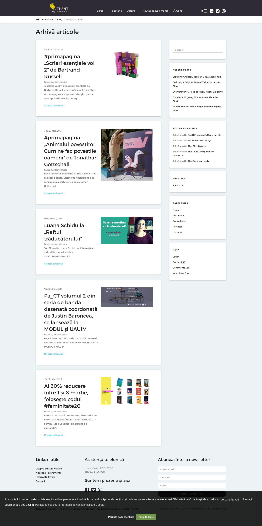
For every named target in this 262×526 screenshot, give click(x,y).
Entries (179, 262)
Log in (176, 256)
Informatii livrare (45, 476)
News (176, 210)
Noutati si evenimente (48, 472)
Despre (132, 10)
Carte (101, 10)
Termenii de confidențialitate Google (83, 504)
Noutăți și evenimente (155, 10)
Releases (177, 226)
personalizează (230, 499)
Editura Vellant (44, 19)
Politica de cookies (46, 504)
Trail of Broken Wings (199, 140)
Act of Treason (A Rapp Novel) (204, 135)
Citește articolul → (55, 105)
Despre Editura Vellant (49, 468)
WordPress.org (181, 273)
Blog (59, 19)
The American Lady (198, 161)
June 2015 (178, 185)
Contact (40, 481)
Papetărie (116, 10)
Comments (181, 267)
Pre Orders (178, 215)
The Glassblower (197, 146)
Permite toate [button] (146, 517)
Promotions (179, 221)
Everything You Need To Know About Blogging (198, 91)
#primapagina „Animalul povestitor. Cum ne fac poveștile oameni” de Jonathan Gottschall (71, 150)
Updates (63, 81)
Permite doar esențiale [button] (121, 517)
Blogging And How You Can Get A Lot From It (197, 76)
